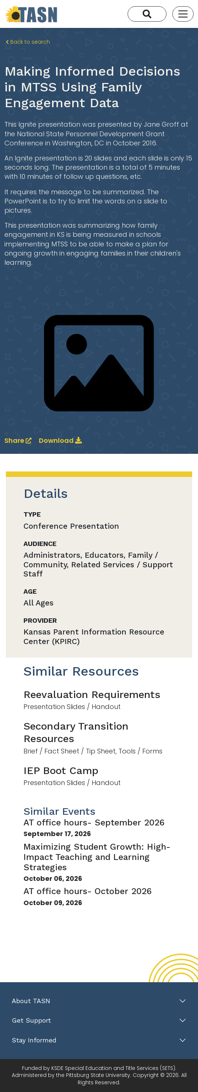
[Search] (147, 14)
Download (60, 440)
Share (18, 440)
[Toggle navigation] (183, 14)
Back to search (28, 42)
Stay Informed (34, 1040)
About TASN (31, 1001)
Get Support (31, 1020)
